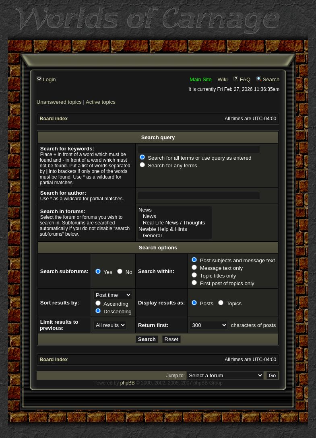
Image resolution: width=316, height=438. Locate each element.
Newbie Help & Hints (174, 229)
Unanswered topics (59, 102)
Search (267, 79)
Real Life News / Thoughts (174, 223)
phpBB (127, 383)
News (174, 210)
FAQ (241, 79)
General (174, 235)
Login (46, 79)
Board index (54, 118)
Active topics (101, 102)
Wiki (223, 79)
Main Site (201, 79)
